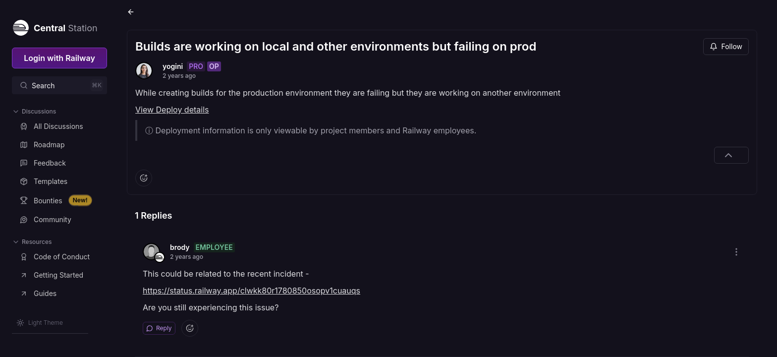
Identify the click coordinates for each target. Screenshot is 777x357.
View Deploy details (172, 110)
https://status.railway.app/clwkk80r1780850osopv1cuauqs (251, 291)
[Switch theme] (39, 322)
